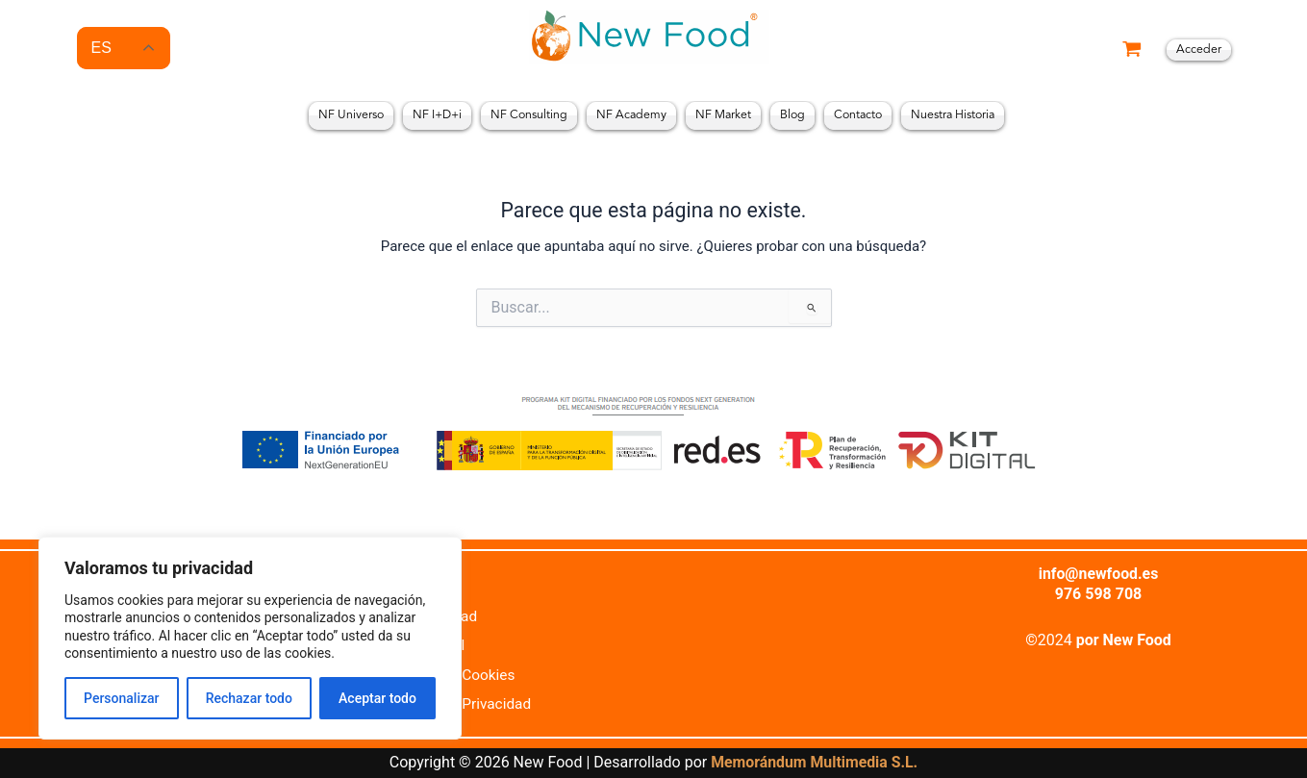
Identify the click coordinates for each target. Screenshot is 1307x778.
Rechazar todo (249, 698)
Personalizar (121, 698)
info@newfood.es (1098, 573)
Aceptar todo (377, 698)
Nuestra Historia (952, 115)
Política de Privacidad (463, 703)
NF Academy (631, 115)
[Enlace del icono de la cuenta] (1199, 50)
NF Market (723, 115)
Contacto (858, 115)
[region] (250, 638)
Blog (792, 115)
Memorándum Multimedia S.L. (814, 763)
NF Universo (351, 115)
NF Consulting (528, 115)
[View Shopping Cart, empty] (1132, 50)
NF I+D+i (437, 115)
